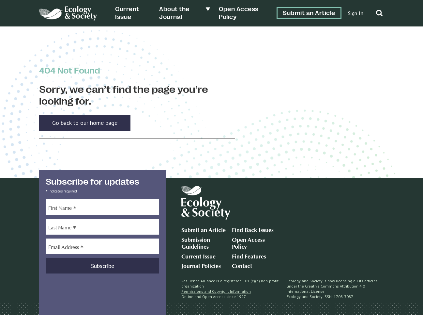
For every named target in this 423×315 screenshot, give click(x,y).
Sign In (356, 13)
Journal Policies (201, 267)
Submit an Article (309, 13)
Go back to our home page (84, 122)
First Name (62, 209)
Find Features (249, 257)
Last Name (62, 228)
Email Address (66, 248)
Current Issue (198, 257)
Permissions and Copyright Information (216, 291)
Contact (242, 267)
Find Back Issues (253, 231)
